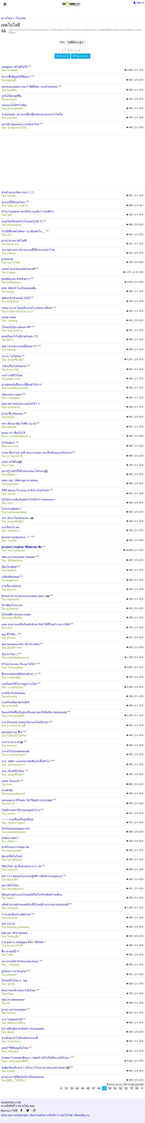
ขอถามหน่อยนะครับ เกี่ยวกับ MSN (21, 644)
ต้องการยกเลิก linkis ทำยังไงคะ (19, 990)
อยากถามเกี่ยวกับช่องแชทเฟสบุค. (20, 961)
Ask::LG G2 (8, 923)
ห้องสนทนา (80, 56)
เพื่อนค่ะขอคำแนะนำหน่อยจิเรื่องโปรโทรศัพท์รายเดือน (32, 894)
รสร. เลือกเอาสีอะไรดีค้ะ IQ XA (19, 423)
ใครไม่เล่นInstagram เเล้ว (16, 828)
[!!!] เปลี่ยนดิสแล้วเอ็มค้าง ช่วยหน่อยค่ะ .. (24, 1028)
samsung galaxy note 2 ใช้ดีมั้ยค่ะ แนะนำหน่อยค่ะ (30, 86)
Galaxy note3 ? (10, 837)
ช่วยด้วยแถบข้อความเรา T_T (18, 192)
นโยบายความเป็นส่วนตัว (14, 1115)
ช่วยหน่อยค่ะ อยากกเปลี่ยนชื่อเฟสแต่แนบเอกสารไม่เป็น (32, 114)
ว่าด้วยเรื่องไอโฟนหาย (14, 366)
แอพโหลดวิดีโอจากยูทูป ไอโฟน (19, 683)
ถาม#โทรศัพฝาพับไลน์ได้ (15, 702)
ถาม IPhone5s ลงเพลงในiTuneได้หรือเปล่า (25, 722)
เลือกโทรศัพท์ (9, 566)
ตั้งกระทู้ (62, 56)
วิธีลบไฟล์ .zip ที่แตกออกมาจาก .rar (21, 866)
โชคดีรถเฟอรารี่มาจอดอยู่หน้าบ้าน (21, 810)
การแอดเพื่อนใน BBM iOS (16, 914)
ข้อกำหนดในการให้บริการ (44, 1115)
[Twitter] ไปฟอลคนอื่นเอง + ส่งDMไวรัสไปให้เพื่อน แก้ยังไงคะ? (36, 1057)
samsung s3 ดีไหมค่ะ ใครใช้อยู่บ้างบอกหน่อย (27, 800)
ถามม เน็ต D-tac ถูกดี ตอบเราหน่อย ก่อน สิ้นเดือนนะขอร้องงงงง (37, 452)
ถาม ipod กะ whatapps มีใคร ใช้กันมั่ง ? (24, 942)
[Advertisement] (72, 160)
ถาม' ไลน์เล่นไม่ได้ (12, 1019)
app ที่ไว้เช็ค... (9, 634)
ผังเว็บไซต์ (67, 1115)
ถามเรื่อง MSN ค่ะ (11, 586)
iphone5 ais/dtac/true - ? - (16, 537)
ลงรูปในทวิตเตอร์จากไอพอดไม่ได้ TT (22, 221)
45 (82, 1088)
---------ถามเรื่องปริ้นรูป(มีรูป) (17, 819)
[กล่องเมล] (7, 259)
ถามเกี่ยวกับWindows (13, 693)
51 (115, 1088)
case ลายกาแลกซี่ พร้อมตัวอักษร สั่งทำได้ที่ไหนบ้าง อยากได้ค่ (36, 624)
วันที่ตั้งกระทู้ (75, 42)
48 (99, 1088)
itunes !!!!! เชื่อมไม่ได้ (13, 432)
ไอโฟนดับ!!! (8, 442)
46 (88, 1088)
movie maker (9, 317)
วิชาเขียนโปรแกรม (12, 605)
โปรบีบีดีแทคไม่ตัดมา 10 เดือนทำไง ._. (23, 231)
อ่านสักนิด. (7, 790)
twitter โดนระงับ (11, 781)
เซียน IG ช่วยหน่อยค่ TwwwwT (18, 557)
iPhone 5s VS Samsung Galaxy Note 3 (24, 596)
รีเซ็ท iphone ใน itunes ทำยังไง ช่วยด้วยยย (25, 490)
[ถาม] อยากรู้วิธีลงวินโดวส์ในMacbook (23, 1076)
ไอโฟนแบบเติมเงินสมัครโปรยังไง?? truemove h (28, 499)
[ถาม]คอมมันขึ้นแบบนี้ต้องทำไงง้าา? (22, 384)
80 (136, 1088)
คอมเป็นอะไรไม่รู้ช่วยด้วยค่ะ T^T (20, 336)
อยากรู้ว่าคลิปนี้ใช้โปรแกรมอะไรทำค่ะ (23, 471)
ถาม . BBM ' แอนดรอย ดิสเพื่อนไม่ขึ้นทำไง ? (26, 761)
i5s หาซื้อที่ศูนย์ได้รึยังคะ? (16, 76)
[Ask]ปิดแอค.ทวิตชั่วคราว (16, 278)
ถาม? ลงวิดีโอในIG (12, 375)
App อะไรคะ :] (10, 654)
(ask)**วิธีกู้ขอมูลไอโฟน (15, 1047)
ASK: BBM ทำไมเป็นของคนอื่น (19, 288)
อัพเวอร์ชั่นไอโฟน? (12, 856)
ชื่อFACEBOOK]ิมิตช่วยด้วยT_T (19, 674)
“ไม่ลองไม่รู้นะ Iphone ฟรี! (16, 327)
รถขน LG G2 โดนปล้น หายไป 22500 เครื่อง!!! (27, 307)
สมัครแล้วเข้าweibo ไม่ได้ (16, 298)
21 (66, 1088)
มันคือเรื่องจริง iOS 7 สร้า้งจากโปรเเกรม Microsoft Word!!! (34, 1067)
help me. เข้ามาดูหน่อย (14, 932)
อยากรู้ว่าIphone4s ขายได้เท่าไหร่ (20, 124)
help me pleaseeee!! (13, 999)
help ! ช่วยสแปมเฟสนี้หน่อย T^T (19, 346)
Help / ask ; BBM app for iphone (20, 480)
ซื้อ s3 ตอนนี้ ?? (10, 951)
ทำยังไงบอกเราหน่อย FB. (16, 847)
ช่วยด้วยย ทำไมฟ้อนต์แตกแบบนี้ (20, 1037)
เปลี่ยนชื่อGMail (10, 576)
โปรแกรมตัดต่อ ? (11, 508)
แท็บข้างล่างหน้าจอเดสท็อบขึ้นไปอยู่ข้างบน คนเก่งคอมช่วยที (35, 904)
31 (71, 1088)
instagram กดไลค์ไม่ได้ (15, 66)
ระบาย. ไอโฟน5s (11, 356)
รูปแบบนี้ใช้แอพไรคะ (13, 202)
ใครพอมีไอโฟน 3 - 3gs (14, 980)
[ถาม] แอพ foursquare (14, 1009)
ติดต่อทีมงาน (82, 1115)
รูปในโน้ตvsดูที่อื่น (12, 95)
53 (126, 1088)
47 (93, 1088)
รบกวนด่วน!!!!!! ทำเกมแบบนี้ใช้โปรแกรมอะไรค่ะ (28, 249)
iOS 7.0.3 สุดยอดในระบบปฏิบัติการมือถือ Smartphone (32, 876)
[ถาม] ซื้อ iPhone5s (12, 413)
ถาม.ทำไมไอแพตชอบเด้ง (16, 751)
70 (131, 1088)
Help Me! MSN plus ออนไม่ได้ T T (21, 403)
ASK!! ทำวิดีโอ (10, 461)
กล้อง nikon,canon (12, 394)
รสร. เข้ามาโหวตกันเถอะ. (16, 518)
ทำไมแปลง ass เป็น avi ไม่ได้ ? (19, 664)
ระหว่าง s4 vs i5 (10, 742)
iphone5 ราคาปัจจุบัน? (14, 971)
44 (77, 1088)
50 (109, 1088)
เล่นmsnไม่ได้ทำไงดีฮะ (14, 105)
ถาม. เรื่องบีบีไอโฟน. (13, 771)
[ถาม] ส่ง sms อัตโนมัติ (14, 240)
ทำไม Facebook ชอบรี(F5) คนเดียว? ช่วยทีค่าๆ (28, 211)
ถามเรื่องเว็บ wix (11, 527)
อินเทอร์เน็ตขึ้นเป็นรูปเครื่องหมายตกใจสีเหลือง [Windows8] (34, 712)
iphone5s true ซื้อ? (12, 732)
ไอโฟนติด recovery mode (16, 614)
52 (120, 1088)
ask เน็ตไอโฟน (10, 885)
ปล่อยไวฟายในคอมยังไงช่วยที (18, 268)
